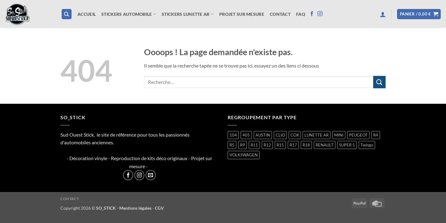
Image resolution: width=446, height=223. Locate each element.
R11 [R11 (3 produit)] (254, 144)
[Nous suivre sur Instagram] (319, 14)
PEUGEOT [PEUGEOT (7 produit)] (358, 135)
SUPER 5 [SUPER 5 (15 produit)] (347, 144)
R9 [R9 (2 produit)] (242, 144)
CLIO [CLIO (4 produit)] (280, 135)
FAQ (300, 14)
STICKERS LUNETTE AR (188, 14)
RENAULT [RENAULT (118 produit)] (325, 144)
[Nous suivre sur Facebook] (311, 14)
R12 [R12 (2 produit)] (267, 144)
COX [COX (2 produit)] (295, 135)
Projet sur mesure (241, 14)
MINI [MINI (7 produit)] (338, 135)
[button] (383, 14)
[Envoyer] (379, 82)
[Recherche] (67, 14)
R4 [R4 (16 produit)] (375, 135)
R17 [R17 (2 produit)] (293, 144)
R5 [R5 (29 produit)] (232, 144)
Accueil (86, 14)
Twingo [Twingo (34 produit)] (367, 144)
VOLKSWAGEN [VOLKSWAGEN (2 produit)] (244, 154)
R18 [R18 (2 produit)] (306, 144)
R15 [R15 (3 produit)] (280, 144)
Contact (280, 14)
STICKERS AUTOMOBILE (128, 14)
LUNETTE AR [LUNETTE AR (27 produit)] (316, 135)
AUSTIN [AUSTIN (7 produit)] (263, 135)
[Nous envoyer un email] (151, 175)
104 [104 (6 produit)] (233, 135)
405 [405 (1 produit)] (246, 135)
